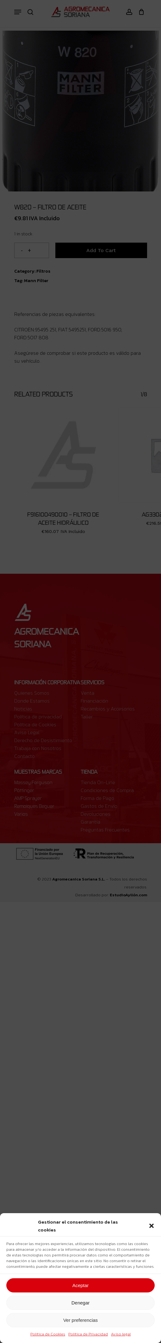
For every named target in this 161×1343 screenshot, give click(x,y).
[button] (151, 1226)
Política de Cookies (47, 1334)
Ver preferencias (80, 1320)
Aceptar (80, 1285)
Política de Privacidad (88, 1334)
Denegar (80, 1302)
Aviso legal (121, 1334)
